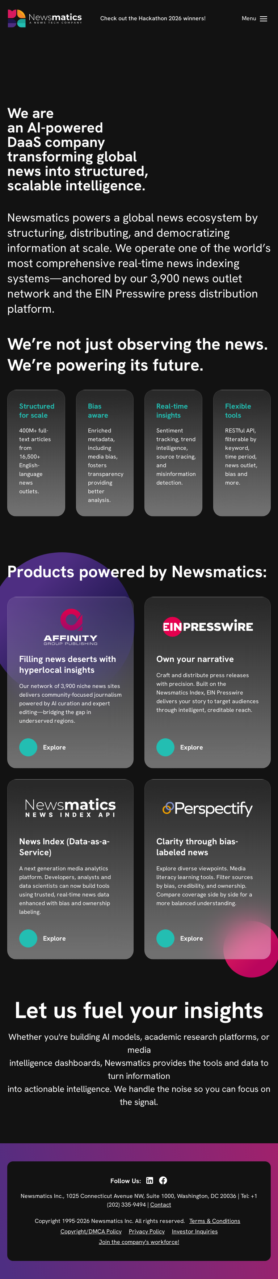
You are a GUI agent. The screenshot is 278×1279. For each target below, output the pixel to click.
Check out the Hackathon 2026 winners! (153, 18)
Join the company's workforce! (139, 1242)
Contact (160, 1204)
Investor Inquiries (195, 1231)
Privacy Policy (147, 1231)
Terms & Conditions (214, 1221)
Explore (54, 747)
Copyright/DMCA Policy (91, 1231)
